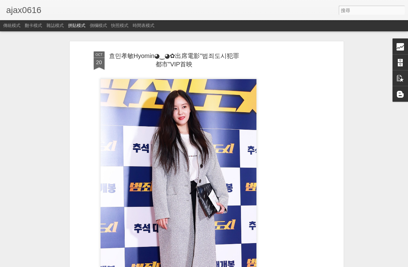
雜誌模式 (55, 25)
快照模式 (119, 25)
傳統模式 (11, 25)
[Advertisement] (289, 146)
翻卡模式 (33, 25)
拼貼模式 (76, 25)
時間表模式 (143, 25)
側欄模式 (98, 25)
